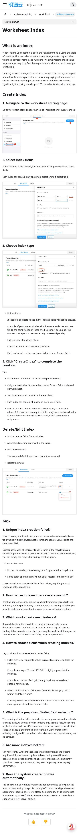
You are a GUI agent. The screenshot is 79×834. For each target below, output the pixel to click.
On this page (11, 22)
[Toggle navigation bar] (4, 4)
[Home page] (5, 14)
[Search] (73, 4)
